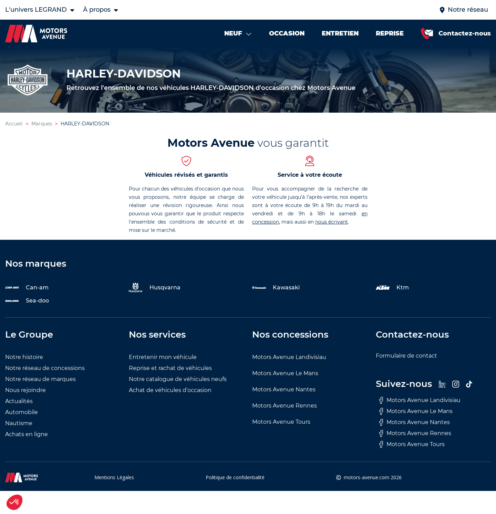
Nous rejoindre (25, 390)
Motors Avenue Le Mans (285, 373)
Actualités (19, 401)
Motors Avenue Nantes (284, 389)
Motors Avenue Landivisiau (289, 357)
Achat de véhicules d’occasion (170, 390)
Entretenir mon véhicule (163, 357)
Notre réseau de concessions (45, 368)
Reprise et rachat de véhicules (170, 368)
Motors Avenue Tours (281, 422)
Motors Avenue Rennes (284, 405)
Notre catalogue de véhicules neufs (178, 379)
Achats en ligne (26, 434)
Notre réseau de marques (40, 379)
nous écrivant (331, 222)
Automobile (21, 412)
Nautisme (18, 423)
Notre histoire (24, 357)
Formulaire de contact (406, 355)
